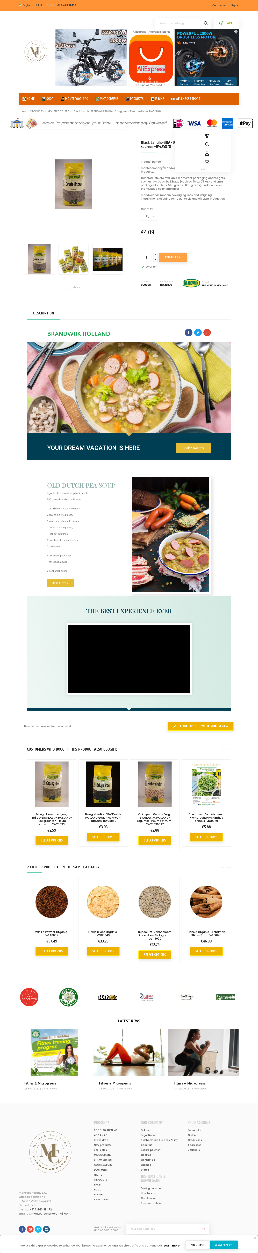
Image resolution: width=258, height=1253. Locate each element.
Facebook (22, 1229)
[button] (193, 448)
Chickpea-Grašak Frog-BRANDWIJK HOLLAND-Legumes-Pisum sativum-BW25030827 (155, 819)
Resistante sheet (151, 1203)
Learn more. (171, 1246)
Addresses (194, 1145)
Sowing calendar (151, 1188)
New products (103, 1145)
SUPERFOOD (101, 1194)
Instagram (46, 1229)
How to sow (148, 1193)
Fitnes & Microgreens (40, 1083)
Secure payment (151, 1150)
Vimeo (38, 1229)
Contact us (219, 5)
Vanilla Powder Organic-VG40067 (52, 933)
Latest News (129, 1021)
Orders (192, 1135)
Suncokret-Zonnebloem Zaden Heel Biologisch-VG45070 (154, 935)
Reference (166, 281)
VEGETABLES (101, 1199)
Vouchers (194, 1150)
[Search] (183, 23)
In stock (146, 281)
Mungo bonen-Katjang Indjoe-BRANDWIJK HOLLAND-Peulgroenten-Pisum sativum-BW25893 (52, 819)
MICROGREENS (102, 1155)
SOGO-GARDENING (105, 1130)
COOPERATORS (103, 1165)
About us (146, 1145)
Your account (199, 1122)
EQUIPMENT (101, 1169)
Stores (145, 1169)
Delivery (146, 1130)
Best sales (100, 1150)
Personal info (196, 1130)
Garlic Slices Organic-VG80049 (103, 933)
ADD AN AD (100, 1135)
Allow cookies (223, 1245)
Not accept (197, 1245)
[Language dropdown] (25, 5)
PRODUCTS (100, 1179)
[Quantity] (146, 257)
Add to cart (173, 257)
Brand (205, 282)
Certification (148, 1198)
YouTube (30, 1229)
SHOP (97, 1184)
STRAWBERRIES (103, 1160)
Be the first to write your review (200, 726)
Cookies (146, 1155)
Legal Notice (148, 1135)
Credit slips (195, 1140)
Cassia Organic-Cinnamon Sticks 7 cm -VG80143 (206, 933)
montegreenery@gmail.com (50, 1214)
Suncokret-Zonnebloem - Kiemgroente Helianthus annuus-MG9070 (206, 817)
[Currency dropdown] (39, 5)
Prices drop (101, 1140)
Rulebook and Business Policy (159, 1140)
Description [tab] (43, 313)
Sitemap (146, 1165)
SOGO (98, 1189)
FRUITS (98, 1174)
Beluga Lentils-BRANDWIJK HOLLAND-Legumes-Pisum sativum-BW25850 (103, 817)
